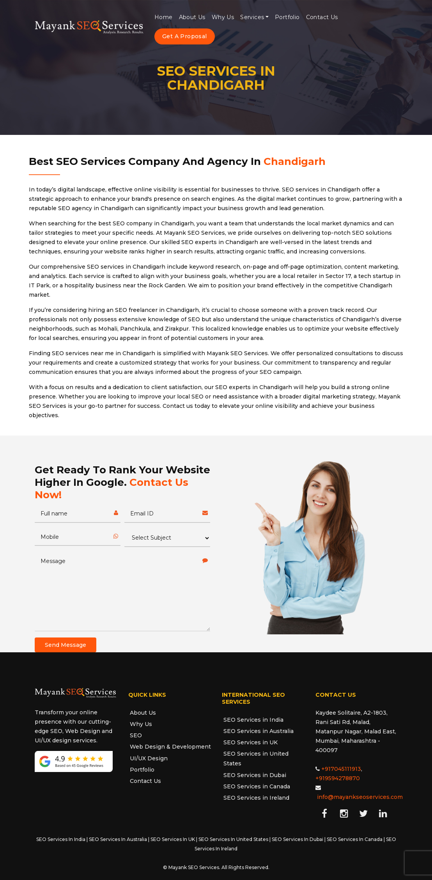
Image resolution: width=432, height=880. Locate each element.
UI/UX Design (149, 758)
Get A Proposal (184, 36)
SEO (136, 735)
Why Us (223, 17)
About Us (192, 17)
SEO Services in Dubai (254, 775)
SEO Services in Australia (258, 731)
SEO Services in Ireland (256, 797)
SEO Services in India (253, 719)
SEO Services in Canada (256, 786)
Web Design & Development (170, 746)
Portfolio (287, 17)
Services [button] (252, 17)
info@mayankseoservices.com (360, 796)
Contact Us (322, 17)
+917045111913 (341, 768)
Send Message (65, 644)
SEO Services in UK (250, 742)
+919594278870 (337, 778)
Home (163, 17)
